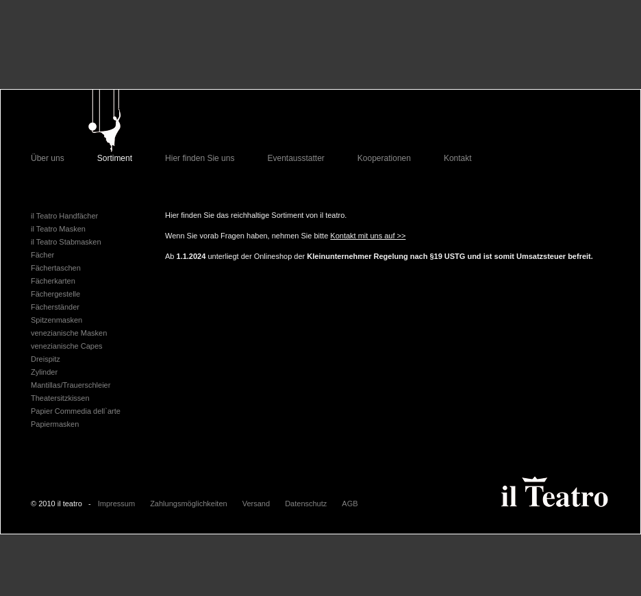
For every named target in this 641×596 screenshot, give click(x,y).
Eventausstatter (295, 158)
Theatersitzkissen (60, 398)
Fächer (42, 255)
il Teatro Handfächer (64, 216)
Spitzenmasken (56, 320)
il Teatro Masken (58, 229)
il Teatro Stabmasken (66, 242)
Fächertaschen (56, 268)
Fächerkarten (53, 281)
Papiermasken (55, 424)
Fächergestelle (55, 294)
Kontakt (458, 158)
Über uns (47, 158)
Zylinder (44, 372)
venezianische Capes (67, 346)
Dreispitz (45, 359)
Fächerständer (55, 307)
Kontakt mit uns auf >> (367, 236)
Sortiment (114, 158)
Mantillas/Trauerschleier (70, 385)
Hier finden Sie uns (199, 158)
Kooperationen (384, 158)
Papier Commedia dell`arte (76, 411)
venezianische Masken (69, 333)
